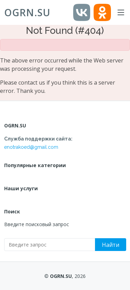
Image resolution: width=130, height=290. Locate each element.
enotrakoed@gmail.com (31, 147)
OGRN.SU (27, 12)
